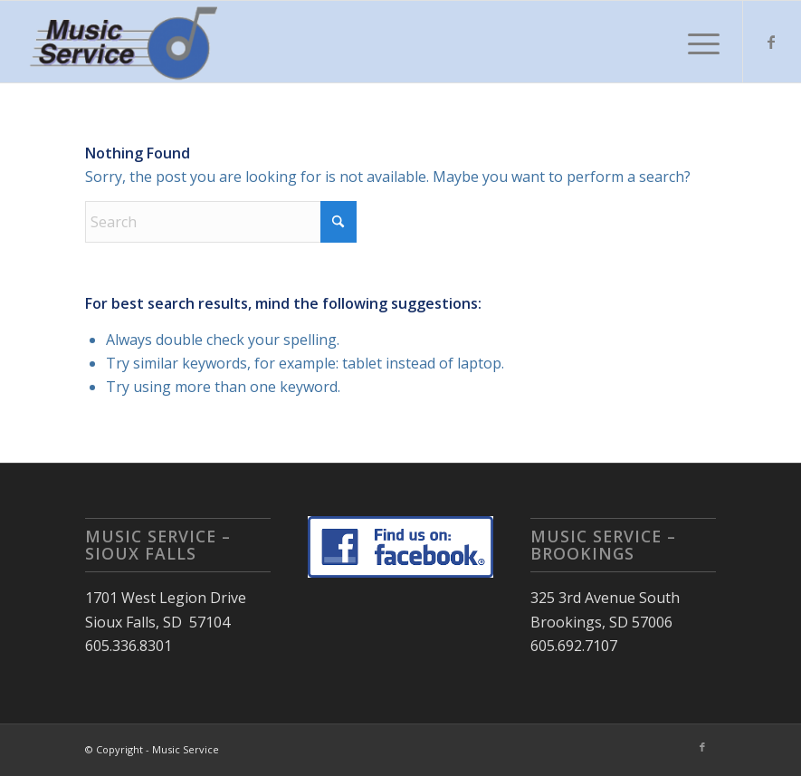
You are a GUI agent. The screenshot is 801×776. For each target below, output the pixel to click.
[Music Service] (126, 41)
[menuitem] (695, 41)
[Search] (221, 222)
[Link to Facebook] (771, 41)
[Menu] (695, 41)
